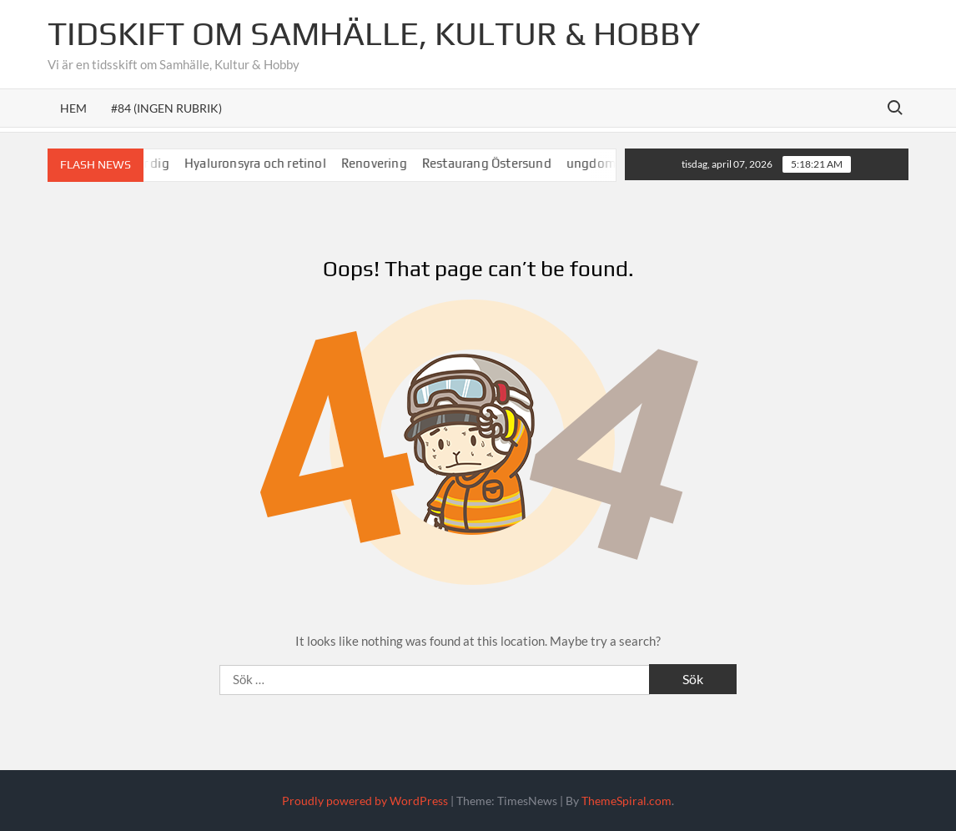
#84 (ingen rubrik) (166, 108)
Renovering (382, 163)
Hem (73, 108)
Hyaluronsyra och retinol (264, 163)
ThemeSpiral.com (626, 800)
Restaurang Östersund (495, 163)
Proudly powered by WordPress (365, 800)
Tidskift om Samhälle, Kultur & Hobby (374, 33)
